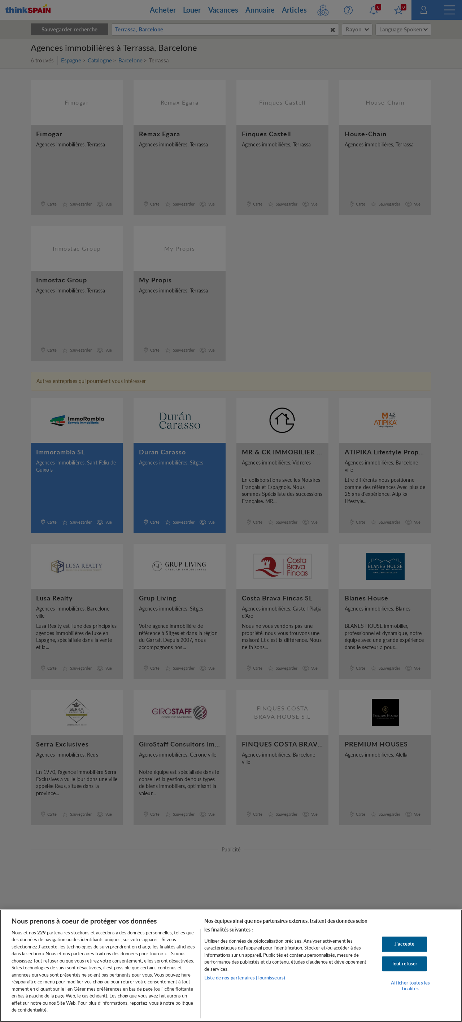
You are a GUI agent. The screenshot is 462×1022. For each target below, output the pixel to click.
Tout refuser (405, 963)
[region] (231, 965)
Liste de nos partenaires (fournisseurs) (244, 978)
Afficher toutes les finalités (410, 985)
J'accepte (404, 944)
